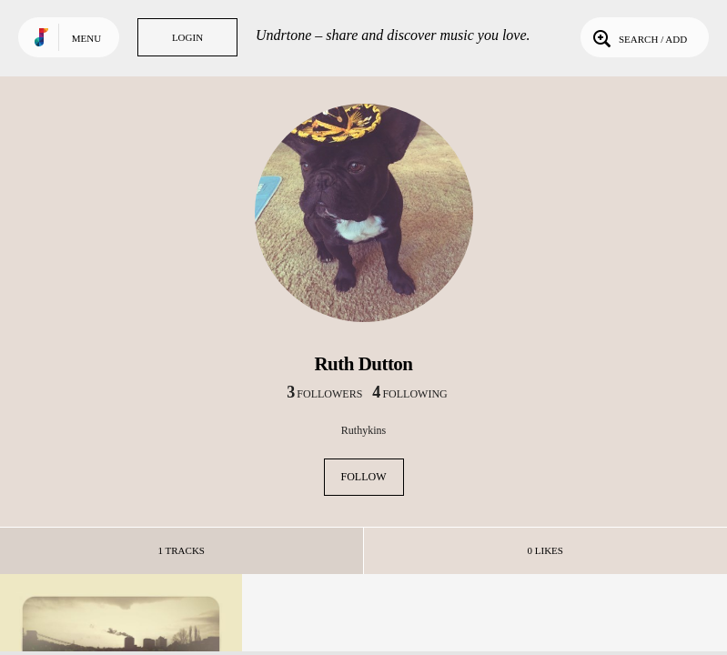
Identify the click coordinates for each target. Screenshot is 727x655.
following (409, 394)
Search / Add (638, 37)
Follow (364, 476)
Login (187, 37)
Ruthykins (363, 430)
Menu (86, 38)
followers (324, 394)
